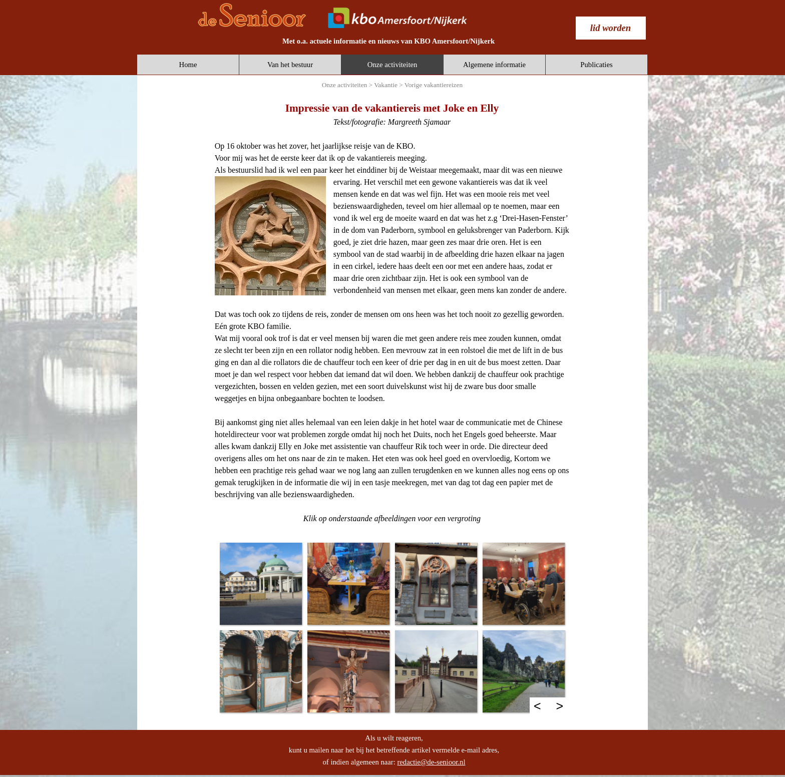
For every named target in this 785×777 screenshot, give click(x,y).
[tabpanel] (388, 41)
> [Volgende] (560, 706)
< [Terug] (537, 706)
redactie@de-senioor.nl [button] (431, 762)
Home (188, 65)
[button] (260, 583)
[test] (611, 28)
